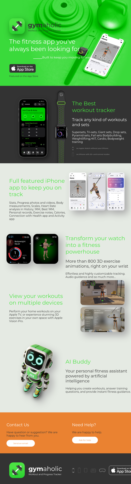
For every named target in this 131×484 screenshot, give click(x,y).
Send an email (20, 443)
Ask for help (85, 440)
